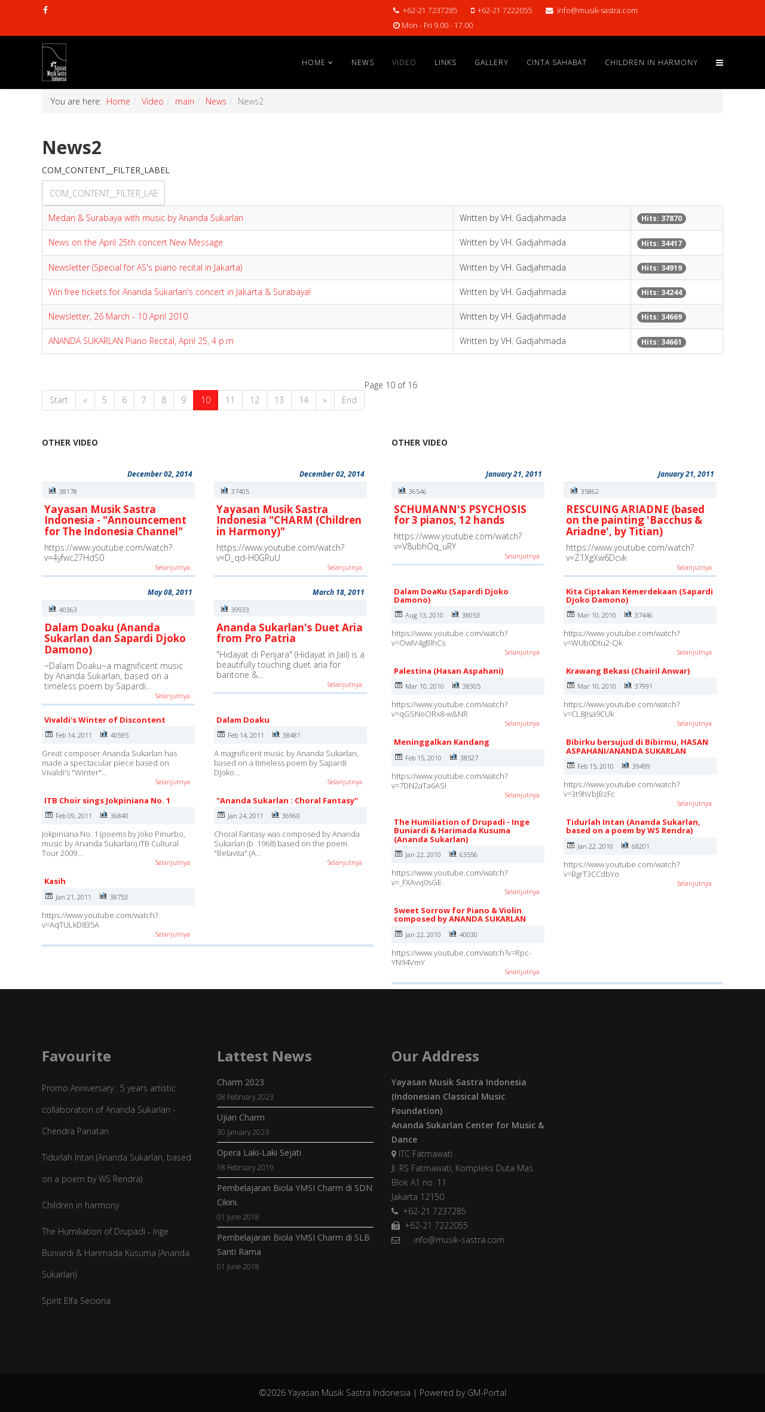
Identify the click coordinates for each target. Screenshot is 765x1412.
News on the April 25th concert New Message (135, 242)
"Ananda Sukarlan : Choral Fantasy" (287, 800)
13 (279, 400)
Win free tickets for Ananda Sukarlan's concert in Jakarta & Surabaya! (179, 291)
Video (404, 62)
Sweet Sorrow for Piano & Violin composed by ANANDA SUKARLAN (460, 914)
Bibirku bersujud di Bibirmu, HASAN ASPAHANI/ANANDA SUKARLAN (637, 746)
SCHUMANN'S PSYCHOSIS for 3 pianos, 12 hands (460, 514)
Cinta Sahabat (557, 62)
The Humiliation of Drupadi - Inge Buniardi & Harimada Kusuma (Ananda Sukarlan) (462, 830)
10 (205, 400)
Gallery (492, 62)
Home (314, 62)
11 (230, 400)
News (362, 62)
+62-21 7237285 (430, 10)
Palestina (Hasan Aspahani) (448, 670)
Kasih (55, 881)
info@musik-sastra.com (597, 10)
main (184, 101)
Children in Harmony (651, 62)
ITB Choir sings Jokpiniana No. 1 (107, 800)
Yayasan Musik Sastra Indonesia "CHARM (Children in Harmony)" (289, 520)
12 (254, 400)
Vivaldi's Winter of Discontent (105, 719)
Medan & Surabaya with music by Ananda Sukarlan (145, 217)
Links (445, 62)
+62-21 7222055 (505, 10)
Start (59, 400)
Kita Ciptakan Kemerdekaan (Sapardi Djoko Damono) (639, 595)
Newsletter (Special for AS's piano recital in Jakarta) (145, 267)
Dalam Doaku (243, 719)
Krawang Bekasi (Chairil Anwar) (628, 670)
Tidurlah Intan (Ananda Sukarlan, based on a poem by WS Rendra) (633, 826)
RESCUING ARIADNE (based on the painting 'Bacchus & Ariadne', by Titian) (635, 520)
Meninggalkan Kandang (441, 741)
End (349, 400)
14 (303, 400)
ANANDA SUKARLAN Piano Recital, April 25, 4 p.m (141, 340)
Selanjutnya (172, 567)
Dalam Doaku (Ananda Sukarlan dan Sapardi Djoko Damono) (115, 638)
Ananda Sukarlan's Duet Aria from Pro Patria (289, 633)
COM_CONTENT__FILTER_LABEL (107, 170)
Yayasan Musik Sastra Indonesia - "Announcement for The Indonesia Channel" (115, 520)
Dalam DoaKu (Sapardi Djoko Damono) (451, 595)
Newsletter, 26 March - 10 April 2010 (118, 316)
